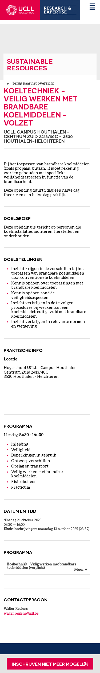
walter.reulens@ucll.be (21, 613)
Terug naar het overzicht (33, 83)
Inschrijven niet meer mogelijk (50, 664)
